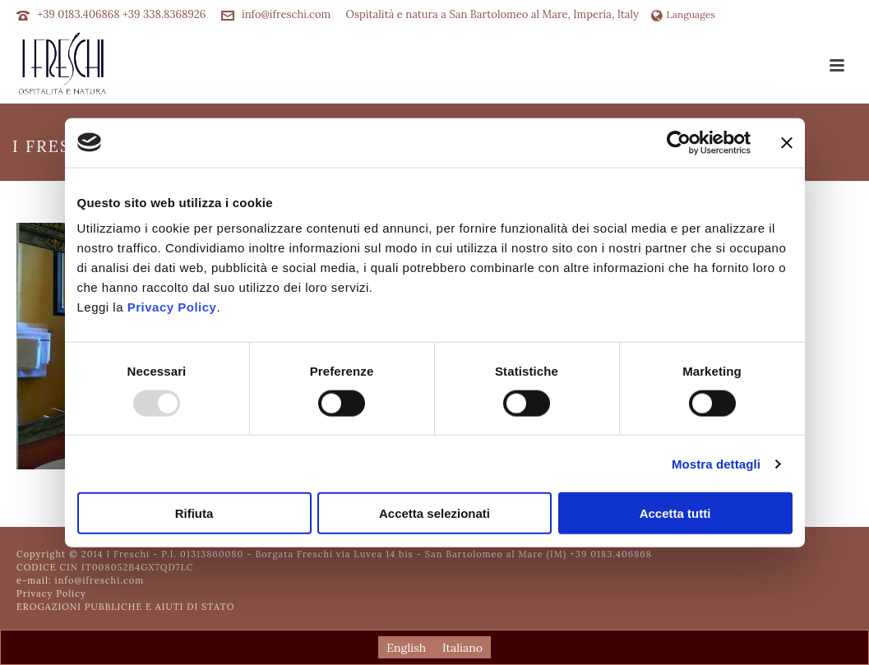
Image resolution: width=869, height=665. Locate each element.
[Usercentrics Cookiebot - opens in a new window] (679, 142)
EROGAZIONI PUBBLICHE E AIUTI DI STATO (125, 606)
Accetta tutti (675, 513)
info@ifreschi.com (286, 14)
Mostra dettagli (716, 463)
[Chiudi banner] (787, 142)
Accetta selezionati (434, 513)
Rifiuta (194, 513)
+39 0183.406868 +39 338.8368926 (121, 14)
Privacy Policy (172, 307)
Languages (683, 14)
